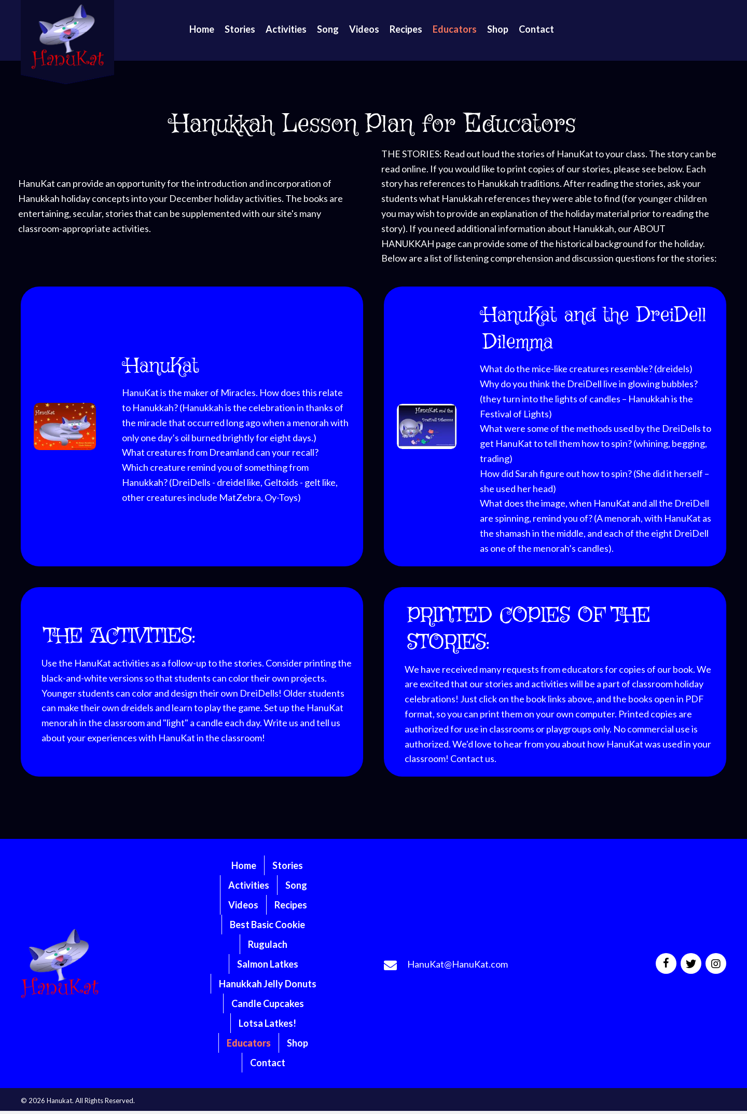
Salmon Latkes (267, 964)
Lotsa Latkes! (267, 1023)
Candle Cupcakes (267, 1003)
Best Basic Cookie (267, 924)
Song (296, 885)
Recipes (290, 905)
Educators (249, 1043)
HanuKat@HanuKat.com (457, 964)
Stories (287, 865)
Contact (267, 1062)
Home (243, 865)
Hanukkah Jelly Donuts (267, 983)
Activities (248, 885)
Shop (297, 1043)
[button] (666, 963)
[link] (201, 29)
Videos (243, 905)
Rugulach (267, 944)
